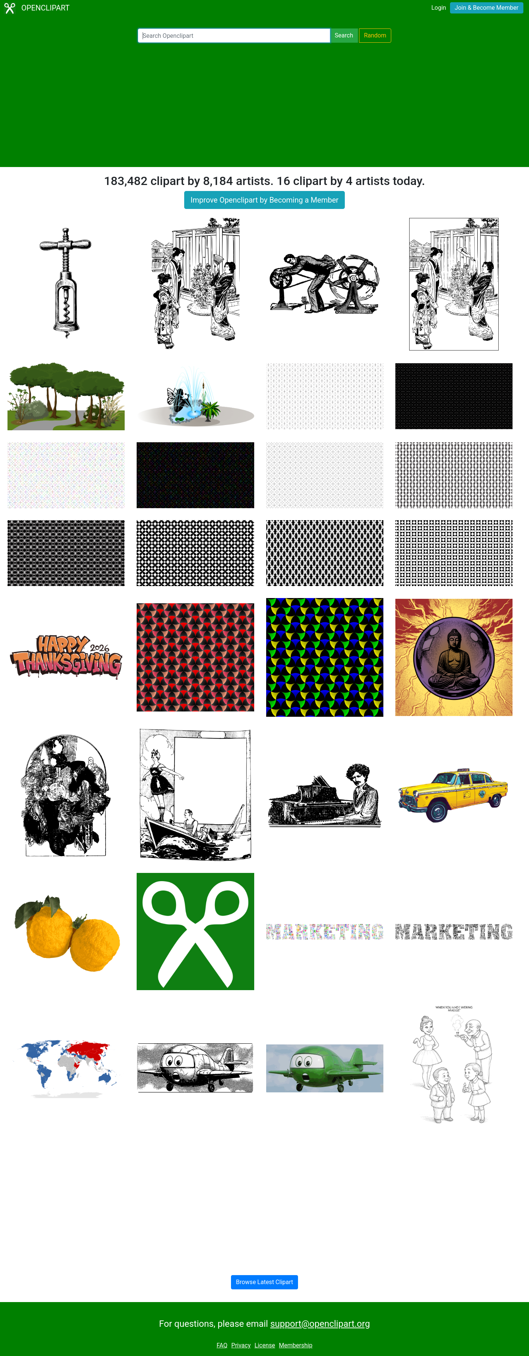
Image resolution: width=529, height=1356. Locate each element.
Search (344, 35)
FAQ (222, 1345)
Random (375, 35)
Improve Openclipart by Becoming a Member (264, 199)
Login (438, 7)
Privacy (241, 1345)
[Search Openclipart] (234, 35)
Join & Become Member (487, 7)
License (265, 1345)
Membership (295, 1345)
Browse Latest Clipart (264, 1282)
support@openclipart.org (320, 1324)
